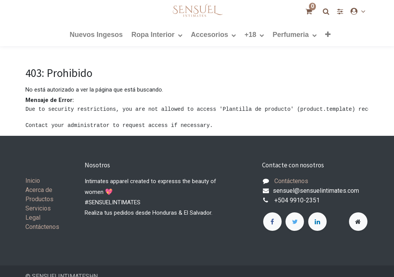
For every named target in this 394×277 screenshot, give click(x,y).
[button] (328, 34)
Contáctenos (42, 226)
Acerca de (38, 190)
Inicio (32, 180)
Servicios (38, 208)
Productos (39, 199)
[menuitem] (96, 34)
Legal (32, 217)
